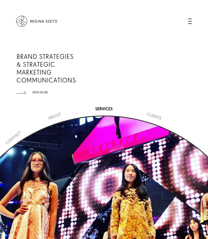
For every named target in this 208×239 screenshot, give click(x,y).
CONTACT (13, 138)
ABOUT (54, 116)
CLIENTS (154, 116)
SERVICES (104, 108)
